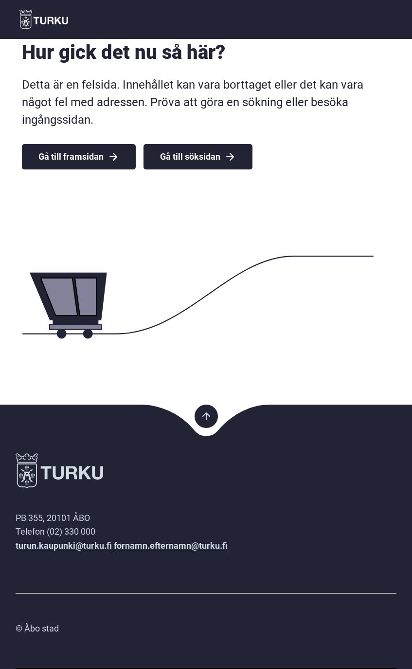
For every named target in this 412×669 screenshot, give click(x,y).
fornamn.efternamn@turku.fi (171, 545)
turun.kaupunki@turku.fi (64, 545)
